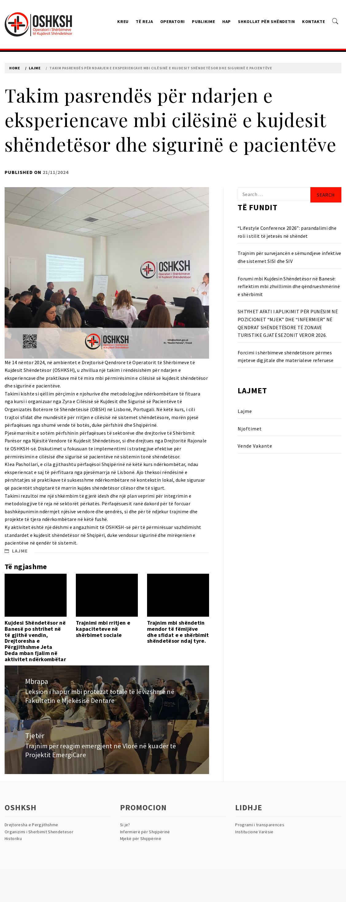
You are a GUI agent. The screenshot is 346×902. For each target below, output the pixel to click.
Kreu (123, 21)
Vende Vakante (255, 446)
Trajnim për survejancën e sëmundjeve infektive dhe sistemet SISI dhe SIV (289, 257)
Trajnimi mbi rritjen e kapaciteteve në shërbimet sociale (103, 628)
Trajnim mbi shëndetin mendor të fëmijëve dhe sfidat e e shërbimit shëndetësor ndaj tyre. (178, 631)
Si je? (125, 824)
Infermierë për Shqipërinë (145, 832)
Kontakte (313, 21)
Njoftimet (250, 429)
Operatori (172, 21)
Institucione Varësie (254, 832)
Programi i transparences (259, 824)
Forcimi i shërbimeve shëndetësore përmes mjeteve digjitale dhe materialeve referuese (286, 356)
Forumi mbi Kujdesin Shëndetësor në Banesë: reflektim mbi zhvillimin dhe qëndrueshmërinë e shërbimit (289, 286)
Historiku (13, 838)
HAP (226, 21)
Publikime (203, 21)
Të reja (144, 21)
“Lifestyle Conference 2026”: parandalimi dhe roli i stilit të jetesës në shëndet (287, 232)
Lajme (20, 551)
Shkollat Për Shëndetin (266, 21)
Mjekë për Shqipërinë (140, 838)
